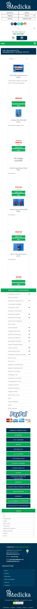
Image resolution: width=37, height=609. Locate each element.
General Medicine (12, 327)
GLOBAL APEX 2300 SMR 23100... (18, 121)
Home (6, 570)
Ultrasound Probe (8, 531)
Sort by (11, 58)
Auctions (10, 18)
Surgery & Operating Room (15, 368)
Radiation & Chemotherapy (15, 364)
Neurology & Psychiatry (14, 341)
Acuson (5, 536)
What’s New (7, 576)
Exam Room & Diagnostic (15, 321)
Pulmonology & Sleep (14, 351)
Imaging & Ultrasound (14, 331)
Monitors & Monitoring (14, 334)
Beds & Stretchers (13, 297)
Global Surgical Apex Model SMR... (18, 169)
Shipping (10, 15)
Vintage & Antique (13, 391)
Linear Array (6, 526)
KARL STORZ (6, 523)
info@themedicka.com (12, 561)
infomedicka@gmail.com (16, 559)
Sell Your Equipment (9, 579)
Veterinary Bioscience (14, 388)
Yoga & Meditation (13, 401)
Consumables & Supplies (15, 304)
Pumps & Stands (12, 348)
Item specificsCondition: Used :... (17, 125)
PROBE (5, 521)
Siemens (5, 533)
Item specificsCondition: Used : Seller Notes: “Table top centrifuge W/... (18, 82)
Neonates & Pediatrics (14, 338)
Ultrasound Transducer (9, 528)
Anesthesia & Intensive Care (15, 301)
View (18, 105)
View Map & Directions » (13, 554)
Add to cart (18, 147)
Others (10, 405)
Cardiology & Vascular (14, 294)
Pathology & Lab (12, 375)
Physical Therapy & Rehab (15, 344)
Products (6, 573)
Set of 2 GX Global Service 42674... (18, 255)
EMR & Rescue (12, 358)
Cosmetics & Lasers (13, 307)
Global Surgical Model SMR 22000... (18, 210)
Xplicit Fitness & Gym (14, 395)
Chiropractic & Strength (14, 317)
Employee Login (27, 18)
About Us (6, 582)
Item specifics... (12, 259)
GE (4, 514)
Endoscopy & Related (14, 314)
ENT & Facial (11, 324)
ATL (4, 516)
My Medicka (10, 13)
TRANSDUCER (7, 518)
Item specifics (12, 173)
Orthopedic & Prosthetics (15, 378)
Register (27, 13)
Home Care (11, 361)
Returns (27, 15)
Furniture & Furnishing (14, 371)
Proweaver (29, 600)
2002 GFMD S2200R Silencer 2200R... (18, 76)
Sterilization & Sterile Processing (17, 354)
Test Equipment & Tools (14, 381)
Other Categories (12, 408)
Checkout (22, 39)
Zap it (9, 398)
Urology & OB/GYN (13, 385)
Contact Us (7, 585)
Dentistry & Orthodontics (15, 311)
